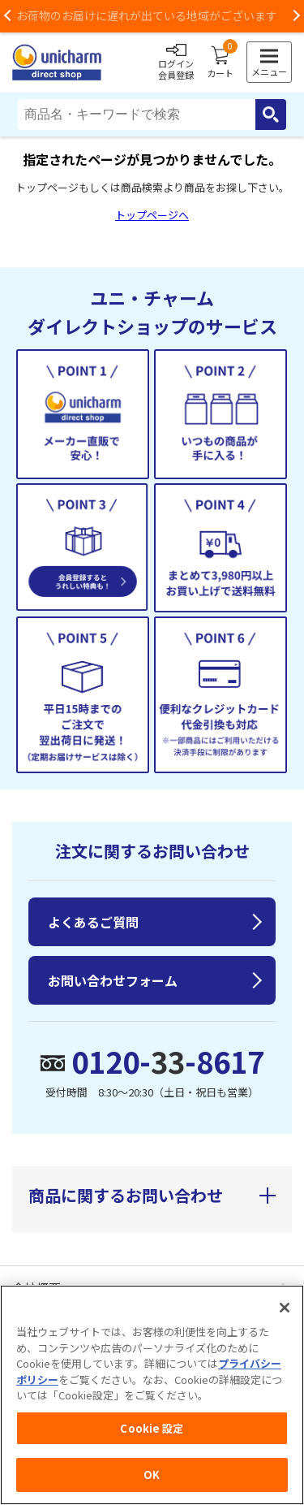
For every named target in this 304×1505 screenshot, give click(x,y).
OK (151, 1474)
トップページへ (152, 215)
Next (296, 16)
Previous (8, 16)
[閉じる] (284, 1308)
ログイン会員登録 (176, 62)
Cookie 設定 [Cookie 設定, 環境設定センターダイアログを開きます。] (151, 1428)
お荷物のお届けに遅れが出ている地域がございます (152, 15)
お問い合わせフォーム (113, 980)
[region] (152, 1395)
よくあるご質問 (93, 922)
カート (220, 62)
